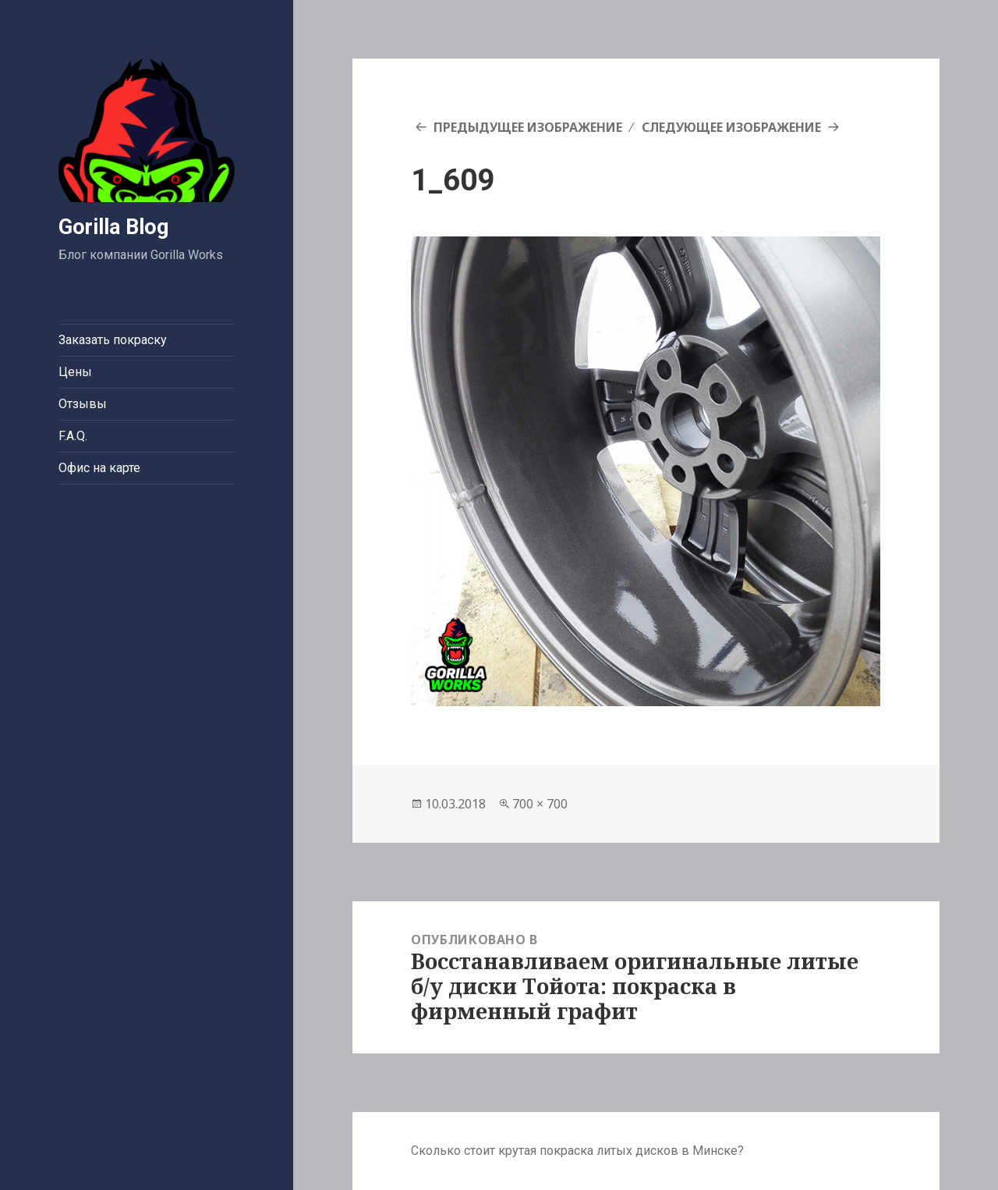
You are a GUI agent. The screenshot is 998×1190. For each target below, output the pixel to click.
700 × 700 (540, 803)
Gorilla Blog (113, 227)
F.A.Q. (72, 435)
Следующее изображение (731, 127)
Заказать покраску (112, 339)
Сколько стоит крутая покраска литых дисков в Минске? (577, 1150)
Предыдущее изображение (528, 127)
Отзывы (82, 403)
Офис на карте (99, 467)
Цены (75, 371)
